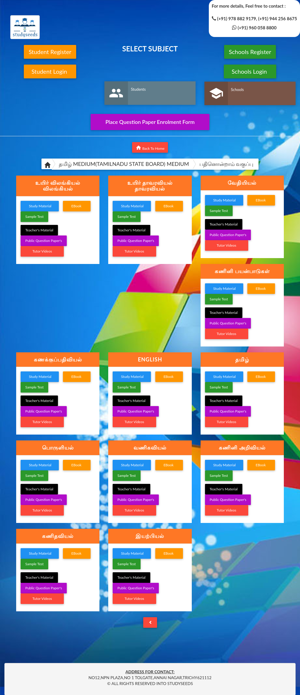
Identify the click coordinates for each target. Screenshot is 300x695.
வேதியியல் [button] (242, 182)
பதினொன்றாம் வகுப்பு (226, 164)
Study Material (39, 206)
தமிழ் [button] (242, 359)
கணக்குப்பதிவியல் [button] (58, 359)
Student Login (50, 71)
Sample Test (34, 216)
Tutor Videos (42, 251)
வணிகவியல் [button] (150, 447)
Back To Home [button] (150, 148)
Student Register (50, 51)
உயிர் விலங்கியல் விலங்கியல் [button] (57, 185)
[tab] (57, 186)
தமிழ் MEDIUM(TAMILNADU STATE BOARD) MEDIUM (124, 164)
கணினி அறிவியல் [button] (242, 447)
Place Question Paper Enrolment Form (149, 122)
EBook (77, 206)
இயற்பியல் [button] (150, 536)
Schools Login (250, 71)
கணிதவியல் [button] (58, 536)
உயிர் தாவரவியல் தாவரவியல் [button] (150, 185)
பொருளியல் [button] (58, 447)
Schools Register (250, 51)
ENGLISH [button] (150, 359)
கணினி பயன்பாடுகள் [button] (242, 271)
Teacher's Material (39, 230)
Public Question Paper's (43, 240)
